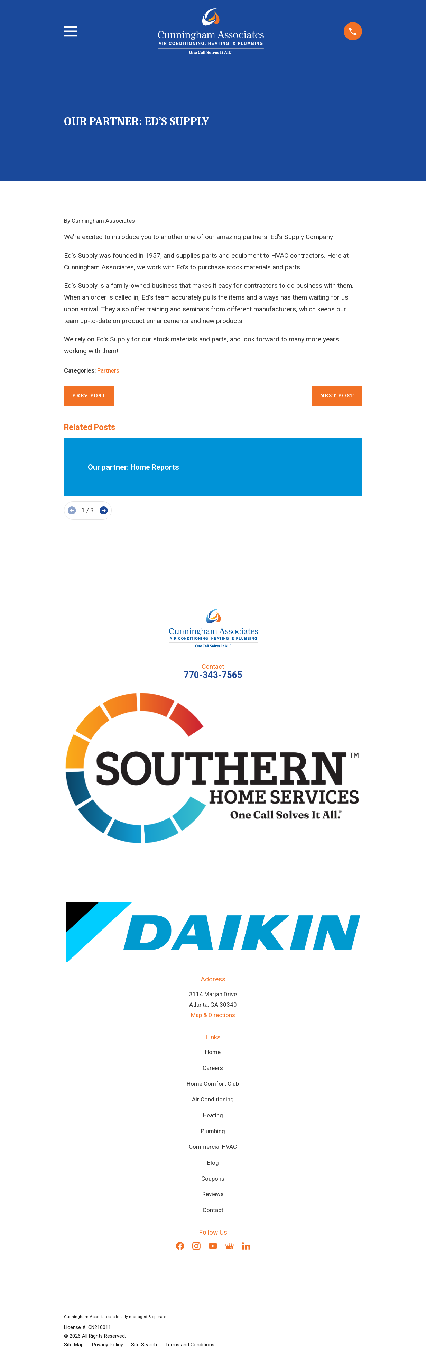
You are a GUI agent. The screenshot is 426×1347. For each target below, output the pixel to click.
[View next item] (104, 510)
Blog (213, 1162)
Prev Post (89, 395)
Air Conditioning (213, 1099)
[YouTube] (213, 1246)
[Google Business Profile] (229, 1246)
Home (213, 1051)
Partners (108, 370)
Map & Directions (213, 1014)
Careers (213, 1067)
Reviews (213, 1194)
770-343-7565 (213, 675)
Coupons (212, 1178)
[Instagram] (196, 1246)
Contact (213, 1210)
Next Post (337, 395)
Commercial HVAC (213, 1146)
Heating (213, 1115)
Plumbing (213, 1131)
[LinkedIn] (246, 1246)
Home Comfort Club (213, 1083)
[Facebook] (180, 1246)
